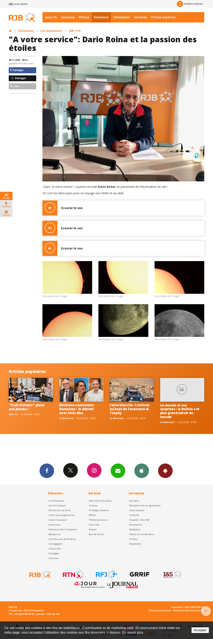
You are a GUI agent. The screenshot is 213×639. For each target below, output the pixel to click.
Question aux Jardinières (62, 539)
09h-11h (74, 31)
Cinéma (93, 505)
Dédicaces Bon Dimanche (62, 529)
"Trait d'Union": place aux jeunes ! (27, 407)
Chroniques (121, 17)
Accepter (200, 630)
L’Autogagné (55, 543)
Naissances (54, 534)
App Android (165, 470)
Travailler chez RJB (139, 519)
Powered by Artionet (160, 610)
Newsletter (135, 543)
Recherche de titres (59, 510)
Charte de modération (141, 534)
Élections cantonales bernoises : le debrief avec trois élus (76, 409)
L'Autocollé (54, 548)
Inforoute (94, 524)
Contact (133, 539)
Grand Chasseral (57, 519)
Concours (53, 558)
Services (140, 17)
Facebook (47, 470)
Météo (92, 515)
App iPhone (141, 470)
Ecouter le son (62, 208)
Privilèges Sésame (99, 510)
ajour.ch (51, 17)
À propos (134, 500)
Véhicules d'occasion (100, 500)
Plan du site (53, 614)
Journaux (67, 17)
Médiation (134, 529)
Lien (14, 86)
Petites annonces (98, 519)
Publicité (134, 515)
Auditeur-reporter (190, 4)
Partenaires (135, 524)
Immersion (54, 524)
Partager (17, 70)
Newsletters (118, 470)
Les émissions (51, 31)
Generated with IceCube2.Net (188, 610)
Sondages (53, 553)
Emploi (93, 529)
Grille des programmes (61, 515)
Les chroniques (57, 505)
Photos (84, 17)
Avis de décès (96, 534)
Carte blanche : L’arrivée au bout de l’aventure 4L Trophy (130, 409)
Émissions (101, 17)
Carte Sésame (137, 510)
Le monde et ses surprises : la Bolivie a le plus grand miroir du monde (179, 411)
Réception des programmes (144, 505)
